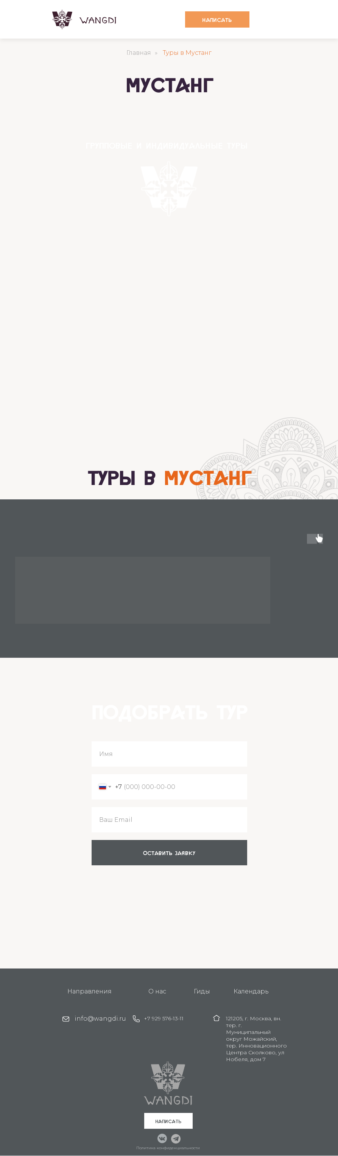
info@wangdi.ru (100, 1018)
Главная (138, 52)
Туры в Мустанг (187, 52)
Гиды (202, 991)
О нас (157, 991)
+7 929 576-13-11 (164, 1018)
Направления (89, 991)
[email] (169, 819)
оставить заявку (169, 853)
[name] (169, 754)
